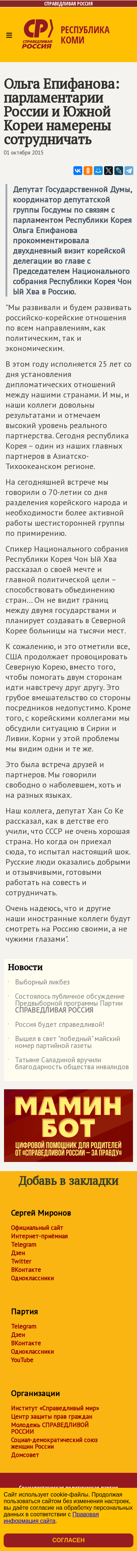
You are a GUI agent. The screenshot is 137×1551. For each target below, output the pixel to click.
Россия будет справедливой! (56, 1025)
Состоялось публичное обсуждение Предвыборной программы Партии (66, 1003)
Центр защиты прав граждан (51, 1416)
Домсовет (25, 1455)
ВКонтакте (26, 1269)
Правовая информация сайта (51, 1517)
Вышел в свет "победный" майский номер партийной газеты (64, 1042)
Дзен (18, 1253)
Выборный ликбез (39, 983)
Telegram (23, 1244)
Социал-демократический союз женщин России (54, 1443)
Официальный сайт (37, 1227)
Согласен (68, 1540)
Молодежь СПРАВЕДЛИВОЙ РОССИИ (50, 1428)
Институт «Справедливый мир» (55, 1408)
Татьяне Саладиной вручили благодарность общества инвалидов (68, 1063)
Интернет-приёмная (39, 1236)
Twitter (21, 1261)
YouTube (22, 1360)
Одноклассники (32, 1278)
